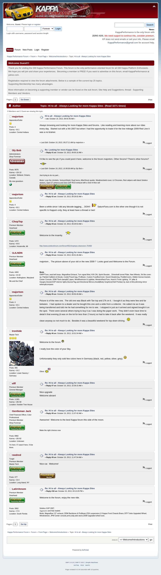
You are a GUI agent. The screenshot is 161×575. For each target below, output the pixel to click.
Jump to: (115, 540)
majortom (17, 116)
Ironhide (17, 331)
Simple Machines (91, 562)
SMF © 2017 (80, 562)
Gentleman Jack (21, 411)
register (37, 24)
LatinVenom (19, 488)
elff (14, 383)
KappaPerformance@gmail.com (123, 42)
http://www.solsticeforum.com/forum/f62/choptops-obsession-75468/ (66, 246)
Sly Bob (16, 150)
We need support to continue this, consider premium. (129, 35)
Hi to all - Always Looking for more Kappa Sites (68, 116)
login (30, 24)
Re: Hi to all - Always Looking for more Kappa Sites (70, 194)
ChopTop (17, 221)
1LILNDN (17, 252)
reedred (16, 455)
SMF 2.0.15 (70, 562)
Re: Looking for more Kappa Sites (61, 150)
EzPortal (85, 550)
